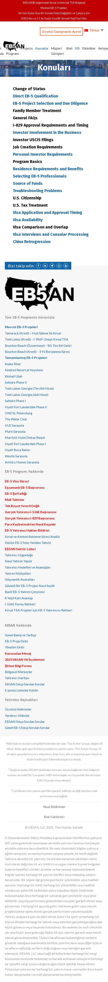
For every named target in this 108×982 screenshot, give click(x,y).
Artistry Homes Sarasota (22, 462)
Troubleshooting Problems (37, 190)
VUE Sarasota (14, 425)
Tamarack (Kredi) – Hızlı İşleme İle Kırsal (33, 333)
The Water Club (16, 419)
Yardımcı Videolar (17, 715)
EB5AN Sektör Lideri (20, 549)
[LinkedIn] (45, 265)
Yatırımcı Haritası (17, 678)
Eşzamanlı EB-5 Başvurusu (24, 487)
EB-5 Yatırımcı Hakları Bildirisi (27, 530)
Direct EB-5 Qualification (35, 96)
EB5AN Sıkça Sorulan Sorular (25, 684)
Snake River (13, 364)
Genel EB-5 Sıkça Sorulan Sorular (27, 727)
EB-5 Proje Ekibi (16, 641)
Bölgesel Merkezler (18, 672)
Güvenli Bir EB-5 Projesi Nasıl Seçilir (30, 586)
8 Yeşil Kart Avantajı (19, 598)
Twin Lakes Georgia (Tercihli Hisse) (29, 388)
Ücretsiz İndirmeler (18, 709)
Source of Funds (28, 183)
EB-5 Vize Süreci (17, 481)
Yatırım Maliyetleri (18, 573)
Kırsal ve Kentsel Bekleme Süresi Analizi (32, 536)
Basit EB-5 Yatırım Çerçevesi (25, 592)
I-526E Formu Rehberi (20, 604)
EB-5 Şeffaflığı (16, 493)
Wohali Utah (13, 376)
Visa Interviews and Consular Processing (51, 234)
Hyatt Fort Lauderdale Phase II (26, 407)
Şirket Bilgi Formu (18, 666)
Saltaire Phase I (15, 401)
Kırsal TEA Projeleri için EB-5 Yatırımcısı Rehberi (38, 610)
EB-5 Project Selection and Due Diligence (50, 103)
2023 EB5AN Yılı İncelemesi (24, 659)
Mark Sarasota (15, 431)
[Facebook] (38, 265)
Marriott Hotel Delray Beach (25, 437)
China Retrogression (31, 241)
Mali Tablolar (14, 499)
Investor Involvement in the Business (47, 132)
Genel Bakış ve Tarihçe (20, 635)
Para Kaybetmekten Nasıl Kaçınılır (30, 524)
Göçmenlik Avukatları (20, 579)
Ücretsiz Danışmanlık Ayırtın (61, 31)
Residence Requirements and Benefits (48, 168)
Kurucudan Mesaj (18, 653)
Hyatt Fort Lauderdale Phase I (25, 444)
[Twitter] (52, 265)
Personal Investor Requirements (43, 154)
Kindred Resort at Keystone (24, 370)
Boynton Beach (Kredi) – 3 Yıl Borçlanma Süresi (37, 351)
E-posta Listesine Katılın (21, 690)
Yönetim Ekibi (14, 647)
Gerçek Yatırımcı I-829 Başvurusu (30, 518)
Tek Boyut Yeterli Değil (22, 506)
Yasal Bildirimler (54, 807)
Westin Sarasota (16, 456)
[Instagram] (59, 265)
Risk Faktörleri (54, 817)
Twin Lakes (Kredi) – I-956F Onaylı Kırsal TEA (36, 339)
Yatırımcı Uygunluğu (19, 555)
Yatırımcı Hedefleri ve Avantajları (28, 567)
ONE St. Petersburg (18, 413)
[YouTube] (65, 265)
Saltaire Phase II (16, 382)
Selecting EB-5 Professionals (40, 176)
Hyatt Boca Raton (17, 450)
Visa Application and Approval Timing (47, 212)
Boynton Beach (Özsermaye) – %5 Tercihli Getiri (38, 345)
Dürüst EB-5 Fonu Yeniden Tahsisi (28, 542)
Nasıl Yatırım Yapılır (18, 561)
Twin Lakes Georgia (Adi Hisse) (26, 394)
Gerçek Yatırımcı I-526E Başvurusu (30, 512)
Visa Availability (28, 219)
